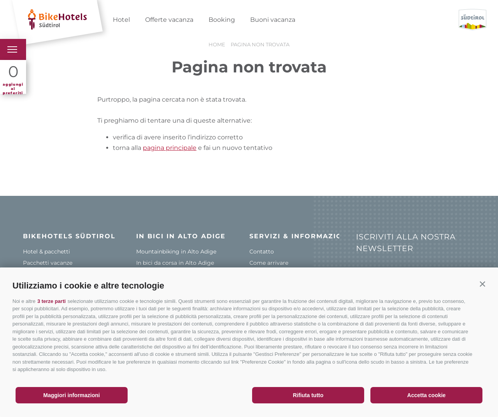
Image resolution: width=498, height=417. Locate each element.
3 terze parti (51, 301)
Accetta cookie (426, 395)
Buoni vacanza (272, 19)
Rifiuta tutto (308, 395)
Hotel (121, 19)
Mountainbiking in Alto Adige (176, 251)
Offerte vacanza (169, 19)
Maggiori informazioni (71, 395)
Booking (222, 19)
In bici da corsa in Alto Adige (175, 262)
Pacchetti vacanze (47, 262)
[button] (482, 284)
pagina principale (169, 147)
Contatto (261, 251)
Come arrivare (268, 262)
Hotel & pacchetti (46, 251)
